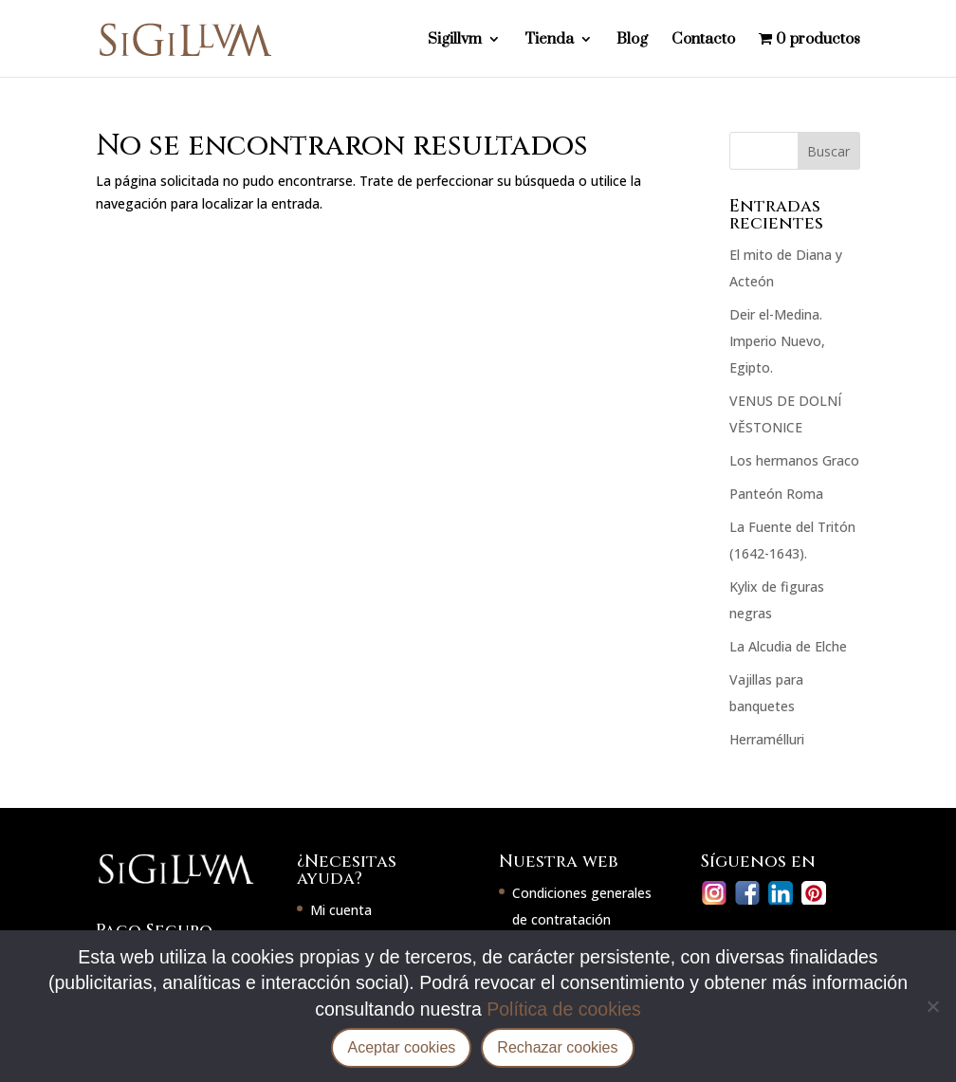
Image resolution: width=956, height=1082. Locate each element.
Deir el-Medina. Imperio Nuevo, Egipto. (777, 340)
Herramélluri (766, 739)
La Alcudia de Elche (788, 646)
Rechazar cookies (557, 1047)
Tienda (549, 40)
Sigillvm (455, 40)
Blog (632, 40)
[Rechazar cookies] (932, 1006)
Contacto (703, 40)
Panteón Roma (776, 494)
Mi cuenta (341, 910)
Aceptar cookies (401, 1047)
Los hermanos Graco (794, 460)
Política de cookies (564, 1009)
